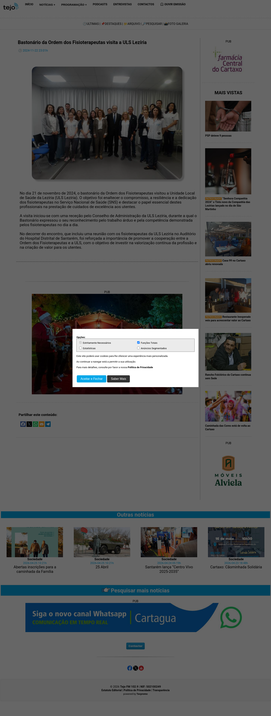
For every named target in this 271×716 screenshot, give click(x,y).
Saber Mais (118, 378)
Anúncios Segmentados (152, 348)
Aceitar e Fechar (92, 378)
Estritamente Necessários (95, 342)
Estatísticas (87, 348)
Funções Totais (147, 342)
